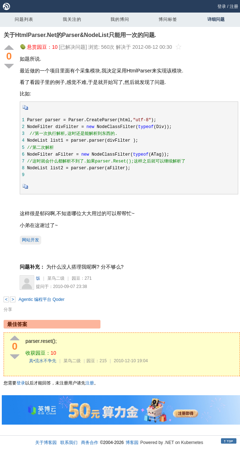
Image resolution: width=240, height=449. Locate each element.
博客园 (132, 442)
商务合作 (89, 442)
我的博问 (119, 19)
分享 (8, 309)
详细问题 (216, 19)
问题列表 (24, 19)
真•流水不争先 (42, 360)
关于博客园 (46, 442)
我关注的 (72, 19)
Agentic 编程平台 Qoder (42, 299)
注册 (234, 6)
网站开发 (30, 239)
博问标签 (168, 19)
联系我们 (68, 442)
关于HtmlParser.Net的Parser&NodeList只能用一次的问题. (80, 35)
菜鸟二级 (56, 278)
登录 (221, 6)
